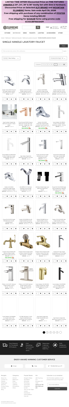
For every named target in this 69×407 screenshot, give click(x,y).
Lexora (26, 391)
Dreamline (27, 386)
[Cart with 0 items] (63, 27)
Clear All (64, 51)
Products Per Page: (56, 58)
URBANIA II (8, 5)
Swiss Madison (28, 394)
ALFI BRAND (41, 7)
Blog (2, 389)
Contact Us (4, 379)
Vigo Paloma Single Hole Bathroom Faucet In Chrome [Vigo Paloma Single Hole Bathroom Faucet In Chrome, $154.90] (59, 318)
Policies (3, 381)
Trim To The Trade (29, 389)
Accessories (52, 33)
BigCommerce (10, 401)
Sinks (26, 33)
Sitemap (3, 388)
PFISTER (61, 13)
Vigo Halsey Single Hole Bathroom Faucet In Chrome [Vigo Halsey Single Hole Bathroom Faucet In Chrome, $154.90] (26, 156)
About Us (3, 378)
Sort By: (6, 58)
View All (26, 396)
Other (61, 33)
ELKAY (26, 388)
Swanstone (27, 393)
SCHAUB (31, 19)
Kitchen (8, 33)
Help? (46, 27)
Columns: (38, 64)
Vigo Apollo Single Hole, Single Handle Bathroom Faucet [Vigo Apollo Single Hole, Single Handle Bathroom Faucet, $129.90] (42, 318)
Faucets (33, 33)
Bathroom (17, 33)
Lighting (42, 33)
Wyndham (27, 379)
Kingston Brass (28, 378)
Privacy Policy (5, 386)
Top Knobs (27, 384)
